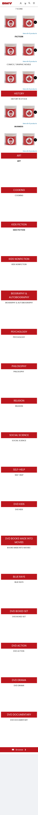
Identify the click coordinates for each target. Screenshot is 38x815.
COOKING (19, 190)
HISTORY (19, 93)
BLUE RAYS (19, 576)
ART (19, 155)
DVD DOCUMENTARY (19, 714)
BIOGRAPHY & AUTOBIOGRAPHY (19, 295)
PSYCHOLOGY (19, 331)
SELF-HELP (19, 469)
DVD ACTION (19, 645)
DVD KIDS (19, 504)
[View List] (30, 33)
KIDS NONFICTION (19, 259)
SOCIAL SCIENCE (19, 435)
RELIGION (19, 400)
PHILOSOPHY (19, 366)
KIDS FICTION (19, 224)
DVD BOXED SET (19, 611)
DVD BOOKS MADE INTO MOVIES (19, 540)
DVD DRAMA (19, 680)
